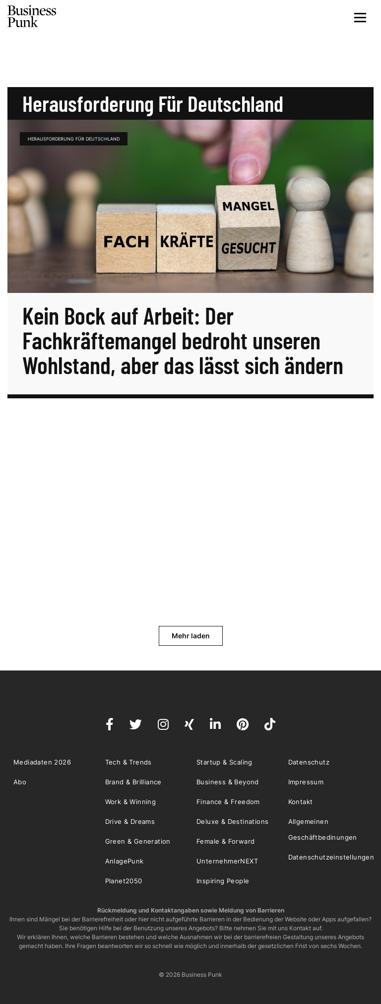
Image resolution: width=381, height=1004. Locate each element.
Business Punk (32, 16)
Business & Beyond (227, 782)
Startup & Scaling (224, 762)
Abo (19, 782)
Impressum (306, 782)
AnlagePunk (124, 861)
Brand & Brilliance (133, 782)
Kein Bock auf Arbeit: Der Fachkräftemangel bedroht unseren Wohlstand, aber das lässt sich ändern (182, 340)
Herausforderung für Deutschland (74, 139)
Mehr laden (191, 635)
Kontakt (300, 802)
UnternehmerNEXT (227, 861)
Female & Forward (225, 841)
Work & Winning (130, 802)
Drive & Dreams (130, 821)
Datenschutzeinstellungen (331, 857)
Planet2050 (123, 881)
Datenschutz (308, 762)
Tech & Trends (128, 762)
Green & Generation (138, 841)
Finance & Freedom (228, 802)
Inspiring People (222, 881)
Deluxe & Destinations (232, 821)
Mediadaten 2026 (42, 762)
